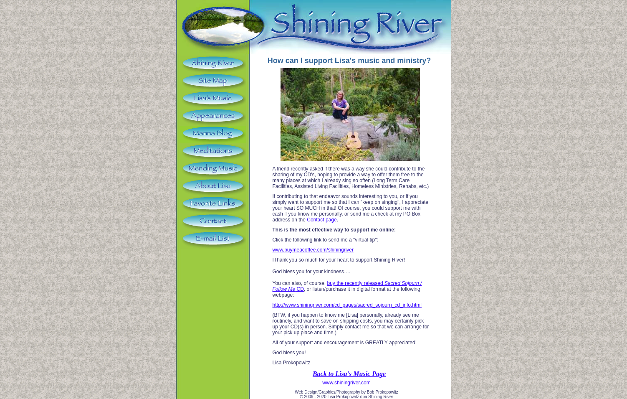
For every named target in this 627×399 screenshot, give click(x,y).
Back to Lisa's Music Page (349, 373)
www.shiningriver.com (346, 383)
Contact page (321, 220)
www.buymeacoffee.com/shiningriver (313, 250)
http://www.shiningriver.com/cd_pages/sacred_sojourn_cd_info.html (347, 305)
